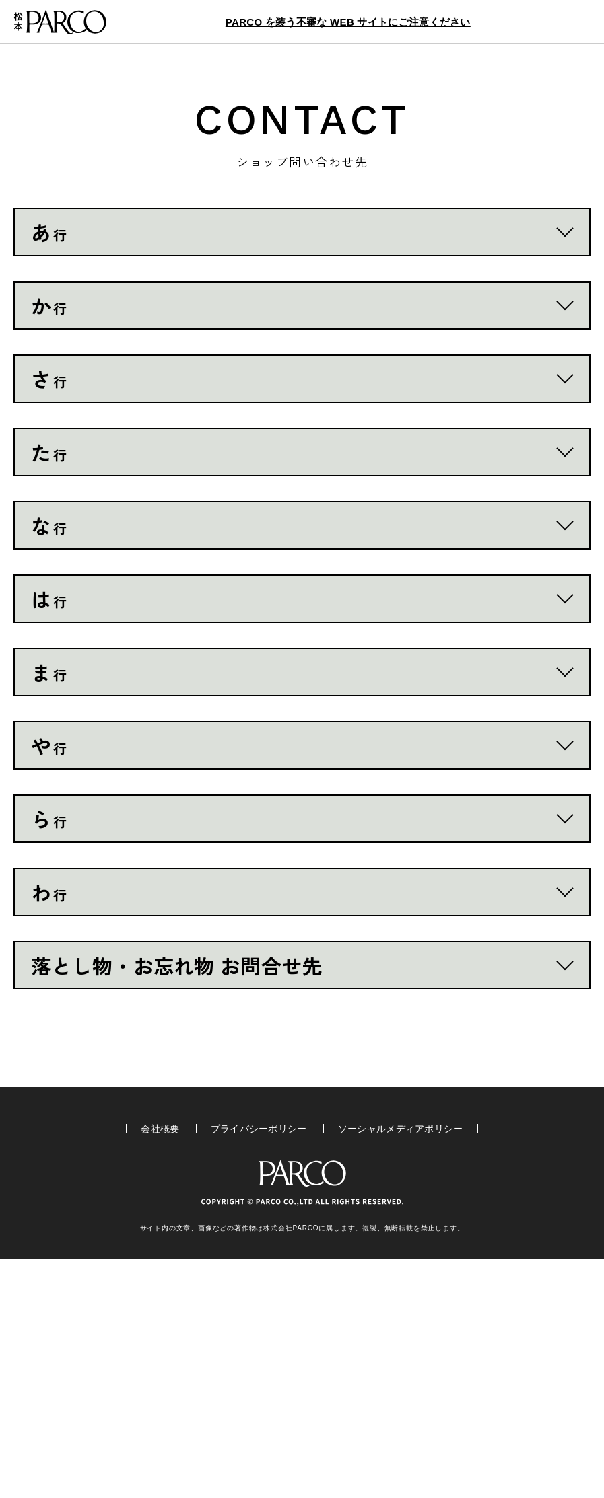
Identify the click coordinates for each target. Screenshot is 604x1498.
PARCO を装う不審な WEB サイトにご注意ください (348, 22)
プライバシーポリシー (259, 1368)
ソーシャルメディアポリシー (400, 1368)
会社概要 (160, 1368)
